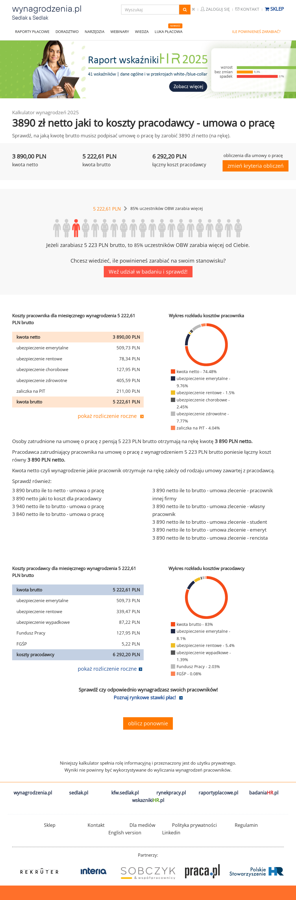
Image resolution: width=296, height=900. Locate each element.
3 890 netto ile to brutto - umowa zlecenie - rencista (210, 537)
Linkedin (171, 832)
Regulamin (246, 825)
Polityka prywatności (194, 825)
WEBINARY (119, 31)
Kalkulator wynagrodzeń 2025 (45, 112)
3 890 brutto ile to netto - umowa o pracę (58, 490)
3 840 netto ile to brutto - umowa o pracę (58, 514)
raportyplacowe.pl (218, 793)
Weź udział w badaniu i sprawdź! (148, 271)
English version (124, 832)
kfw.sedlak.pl (125, 793)
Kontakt (247, 9)
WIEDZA (142, 31)
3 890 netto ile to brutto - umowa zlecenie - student (209, 522)
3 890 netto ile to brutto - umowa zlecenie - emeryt (209, 529)
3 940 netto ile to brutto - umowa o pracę (58, 506)
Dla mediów (142, 825)
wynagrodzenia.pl (33, 793)
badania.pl (263, 793)
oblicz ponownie (148, 723)
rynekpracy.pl (171, 793)
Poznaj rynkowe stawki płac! (145, 697)
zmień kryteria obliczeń (255, 165)
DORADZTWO (67, 31)
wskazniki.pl (148, 800)
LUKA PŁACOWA (168, 31)
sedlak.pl (78, 793)
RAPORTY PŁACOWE (32, 31)
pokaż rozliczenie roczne (107, 415)
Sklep (274, 8)
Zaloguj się (215, 9)
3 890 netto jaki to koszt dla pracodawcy (56, 498)
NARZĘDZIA (94, 31)
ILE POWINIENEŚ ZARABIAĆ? (256, 31)
